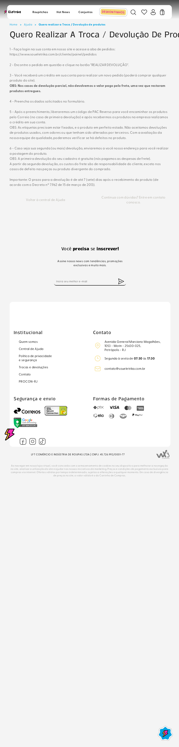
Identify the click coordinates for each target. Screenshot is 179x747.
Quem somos (28, 342)
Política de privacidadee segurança (35, 358)
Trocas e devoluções (33, 367)
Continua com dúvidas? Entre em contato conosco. (133, 199)
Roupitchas (40, 12)
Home (14, 24)
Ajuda (28, 24)
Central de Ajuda (31, 349)
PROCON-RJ (28, 381)
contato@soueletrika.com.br (125, 368)
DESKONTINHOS (113, 12)
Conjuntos (85, 12)
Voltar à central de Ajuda (45, 199)
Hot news (63, 12)
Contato (25, 374)
